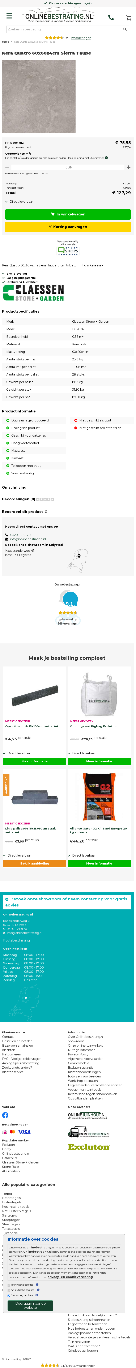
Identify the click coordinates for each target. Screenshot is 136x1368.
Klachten (8, 1050)
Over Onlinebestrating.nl (85, 1037)
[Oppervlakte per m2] (67, 167)
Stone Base (10, 1167)
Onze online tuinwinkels (85, 1045)
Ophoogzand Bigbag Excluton (93, 726)
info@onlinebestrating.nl (28, 539)
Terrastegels (11, 1229)
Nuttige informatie (81, 1050)
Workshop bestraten (83, 1081)
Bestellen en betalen (17, 1041)
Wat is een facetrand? (84, 1346)
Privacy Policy (78, 1054)
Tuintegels (9, 1233)
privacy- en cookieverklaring (70, 1277)
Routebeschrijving (16, 940)
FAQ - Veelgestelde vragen (22, 1059)
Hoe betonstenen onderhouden (91, 1328)
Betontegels (11, 1198)
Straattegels (11, 1224)
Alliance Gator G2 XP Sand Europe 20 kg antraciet (98, 830)
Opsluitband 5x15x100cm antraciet (31, 726)
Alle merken (11, 1171)
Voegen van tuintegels (84, 1090)
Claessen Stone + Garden (20, 1162)
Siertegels (9, 1215)
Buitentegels (11, 1202)
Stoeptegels (11, 1220)
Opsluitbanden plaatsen (85, 1098)
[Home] (59, 15)
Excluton (8, 1145)
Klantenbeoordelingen (84, 1072)
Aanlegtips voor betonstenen (89, 1333)
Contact (8, 1037)
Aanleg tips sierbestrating (20, 1063)
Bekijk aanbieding (34, 863)
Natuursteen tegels (16, 1211)
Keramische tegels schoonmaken (92, 1094)
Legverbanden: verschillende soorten (95, 1085)
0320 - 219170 (20, 535)
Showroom (76, 1041)
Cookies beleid (78, 1063)
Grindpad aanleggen (83, 1350)
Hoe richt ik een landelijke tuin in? (92, 1315)
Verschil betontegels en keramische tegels (99, 1337)
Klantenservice (13, 1072)
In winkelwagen (68, 214)
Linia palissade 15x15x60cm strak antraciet (30, 830)
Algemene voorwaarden (85, 1059)
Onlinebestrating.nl (16, 1153)
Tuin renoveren (79, 1342)
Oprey (6, 1149)
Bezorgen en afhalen (17, 1045)
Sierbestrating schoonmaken (89, 1320)
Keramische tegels (15, 1207)
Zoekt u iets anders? (17, 1067)
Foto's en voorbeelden (84, 1076)
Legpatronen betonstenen (87, 1324)
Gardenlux (9, 1158)
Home (5, 41)
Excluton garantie (81, 1067)
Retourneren (11, 1054)
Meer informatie (35, 761)
